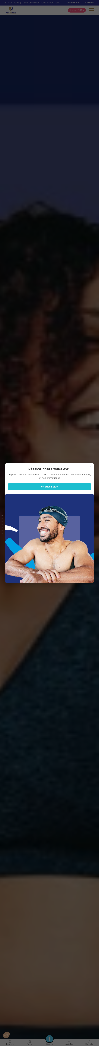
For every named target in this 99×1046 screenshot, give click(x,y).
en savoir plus (49, 486)
